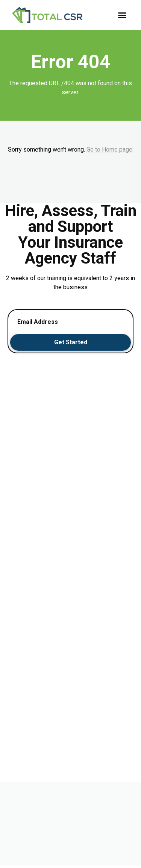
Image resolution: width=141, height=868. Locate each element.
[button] (122, 15)
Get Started (70, 342)
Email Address (37, 322)
